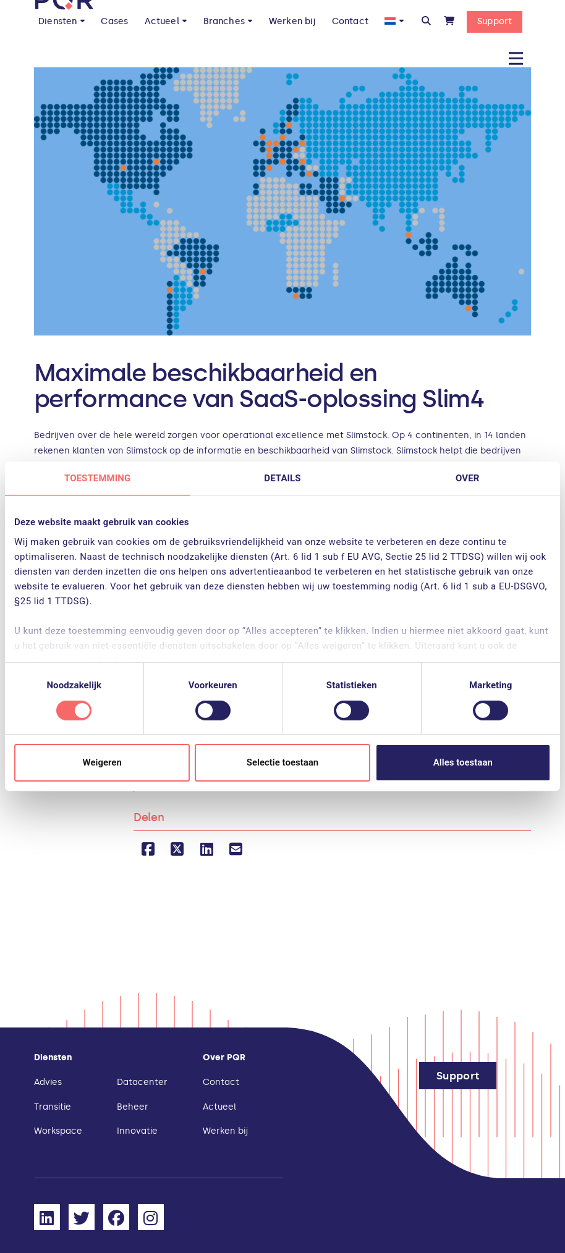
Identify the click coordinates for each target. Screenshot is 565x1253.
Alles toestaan (463, 762)
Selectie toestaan (282, 762)
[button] (426, 21)
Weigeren (102, 762)
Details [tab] (282, 478)
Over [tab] (467, 478)
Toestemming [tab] (97, 478)
